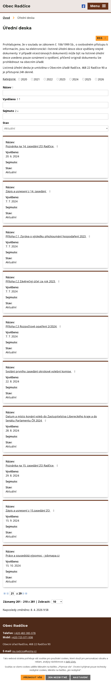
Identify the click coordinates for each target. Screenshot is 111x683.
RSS (102, 38)
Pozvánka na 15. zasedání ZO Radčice (32, 465)
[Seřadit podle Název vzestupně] (13, 86)
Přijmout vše (33, 677)
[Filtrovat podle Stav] (55, 128)
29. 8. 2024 (12, 475)
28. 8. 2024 (12, 430)
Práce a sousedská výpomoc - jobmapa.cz (33, 555)
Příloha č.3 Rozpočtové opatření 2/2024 (34, 326)
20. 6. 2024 (12, 156)
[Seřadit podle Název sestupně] (13, 88)
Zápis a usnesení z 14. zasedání (29, 191)
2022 (50, 79)
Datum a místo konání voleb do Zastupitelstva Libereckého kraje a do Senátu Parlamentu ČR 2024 (51, 418)
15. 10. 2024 (13, 565)
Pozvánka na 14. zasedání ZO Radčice (32, 146)
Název (7, 87)
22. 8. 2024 (12, 381)
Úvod (6, 18)
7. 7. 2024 (11, 201)
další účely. (71, 661)
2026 (101, 79)
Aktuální (11, 172)
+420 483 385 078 (25, 633)
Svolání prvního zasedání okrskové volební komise (41, 371)
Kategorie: (9, 79)
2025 (88, 79)
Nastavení (80, 677)
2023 (62, 79)
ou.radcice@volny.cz (24, 651)
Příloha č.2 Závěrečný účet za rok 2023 (33, 281)
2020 (24, 79)
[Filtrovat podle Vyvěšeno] (55, 105)
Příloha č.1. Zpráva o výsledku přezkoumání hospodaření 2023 (48, 236)
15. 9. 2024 (12, 520)
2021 (37, 79)
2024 (75, 79)
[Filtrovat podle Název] (55, 93)
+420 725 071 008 (22, 637)
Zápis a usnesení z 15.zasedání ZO (30, 510)
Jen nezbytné (57, 677)
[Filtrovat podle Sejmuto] (55, 117)
